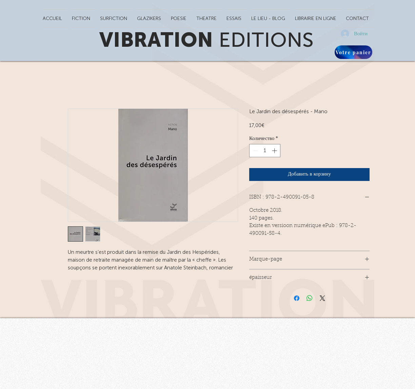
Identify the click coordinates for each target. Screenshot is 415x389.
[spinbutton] (265, 150)
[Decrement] (254, 150)
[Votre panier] (353, 52)
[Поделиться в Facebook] (297, 298)
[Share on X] (322, 298)
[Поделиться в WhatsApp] (309, 298)
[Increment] (275, 150)
